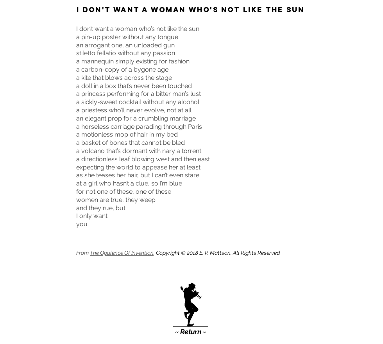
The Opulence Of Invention (122, 253)
